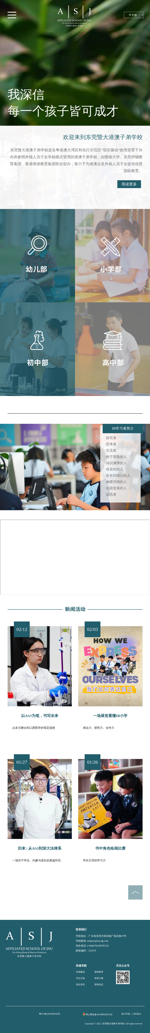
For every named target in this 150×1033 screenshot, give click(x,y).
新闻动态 (98, 984)
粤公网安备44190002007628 (99, 1014)
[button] (10, 508)
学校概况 (80, 972)
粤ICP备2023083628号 (49, 1014)
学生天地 (80, 978)
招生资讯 (80, 984)
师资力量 (98, 978)
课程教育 (98, 972)
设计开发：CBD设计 (131, 1014)
